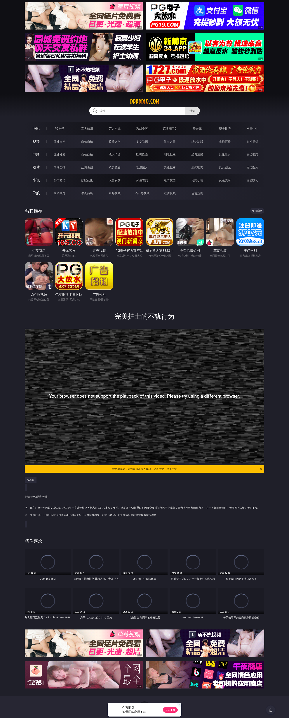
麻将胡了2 (169, 129)
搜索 (192, 111)
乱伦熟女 (225, 154)
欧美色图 (115, 167)
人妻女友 (115, 180)
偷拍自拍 (87, 154)
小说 (36, 180)
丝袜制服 (197, 141)
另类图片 (252, 167)
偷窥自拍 (59, 167)
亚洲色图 (87, 167)
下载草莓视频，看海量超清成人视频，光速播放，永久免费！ (186, 469)
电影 (36, 154)
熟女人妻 (170, 141)
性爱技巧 (252, 180)
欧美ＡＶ (115, 141)
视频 (36, 141)
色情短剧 (197, 193)
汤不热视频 (142, 193)
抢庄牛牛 (252, 129)
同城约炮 (59, 193)
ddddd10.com (144, 101)
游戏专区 (142, 129)
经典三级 (197, 154)
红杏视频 (170, 193)
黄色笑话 (225, 180)
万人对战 (115, 129)
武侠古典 (142, 180)
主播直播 (225, 141)
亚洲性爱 (59, 154)
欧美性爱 (142, 154)
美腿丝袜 (170, 167)
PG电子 (59, 129)
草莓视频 (115, 193)
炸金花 (197, 129)
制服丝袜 (170, 154)
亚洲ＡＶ (59, 141)
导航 (36, 193)
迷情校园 (170, 180)
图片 (36, 167)
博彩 (36, 128)
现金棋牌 (225, 129)
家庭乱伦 (87, 180)
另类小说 (197, 180)
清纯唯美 (197, 167)
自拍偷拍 (87, 141)
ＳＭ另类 (252, 141)
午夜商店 (87, 193)
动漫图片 (142, 167)
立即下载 (170, 710)
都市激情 (59, 180)
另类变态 (252, 154)
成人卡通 (115, 154)
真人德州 (87, 129)
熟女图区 (225, 167)
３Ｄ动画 (142, 141)
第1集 (30, 480)
